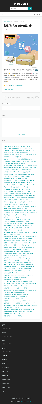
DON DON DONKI (8, 200)
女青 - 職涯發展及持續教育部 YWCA (26, 159)
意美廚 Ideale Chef (26, 240)
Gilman (21, 251)
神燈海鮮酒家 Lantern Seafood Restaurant (14, 275)
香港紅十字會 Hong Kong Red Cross (26, 180)
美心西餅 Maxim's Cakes (10, 165)
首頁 (5, 22)
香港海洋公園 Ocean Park (10, 230)
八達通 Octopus (17, 245)
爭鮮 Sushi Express (26, 170)
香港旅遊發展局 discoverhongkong (12, 279)
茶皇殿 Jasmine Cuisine (9, 262)
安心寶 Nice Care (16, 266)
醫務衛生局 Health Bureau (10, 305)
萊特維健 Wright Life (9, 195)
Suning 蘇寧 (27, 251)
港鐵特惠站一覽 (6, 387)
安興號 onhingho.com (9, 221)
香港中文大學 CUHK (32, 197)
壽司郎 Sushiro (32, 154)
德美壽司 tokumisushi (9, 260)
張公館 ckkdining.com (29, 223)
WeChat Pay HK (29, 200)
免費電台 (4, 363)
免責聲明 (14, 398)
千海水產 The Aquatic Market (28, 283)
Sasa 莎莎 (23, 163)
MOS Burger (7, 189)
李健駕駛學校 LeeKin (9, 271)
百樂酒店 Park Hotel (23, 296)
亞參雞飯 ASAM (28, 225)
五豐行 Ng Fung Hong (24, 258)
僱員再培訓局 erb (27, 172)
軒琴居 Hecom (29, 228)
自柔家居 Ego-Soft (20, 303)
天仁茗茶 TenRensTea (18, 176)
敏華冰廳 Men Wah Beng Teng (19, 208)
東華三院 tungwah (8, 292)
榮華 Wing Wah (26, 178)
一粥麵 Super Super (8, 163)
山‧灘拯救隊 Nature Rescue (20, 232)
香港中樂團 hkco (15, 243)
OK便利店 (12, 150)
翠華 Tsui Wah (7, 197)
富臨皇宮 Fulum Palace (9, 154)
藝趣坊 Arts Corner (8, 277)
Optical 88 (6, 176)
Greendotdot (7, 170)
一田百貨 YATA (7, 204)
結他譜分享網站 (21, 134)
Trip (21, 146)
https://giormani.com (17, 85)
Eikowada (19, 172)
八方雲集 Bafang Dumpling (10, 253)
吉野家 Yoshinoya (19, 157)
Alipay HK (18, 219)
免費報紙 (4, 359)
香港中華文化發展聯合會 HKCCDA (12, 309)
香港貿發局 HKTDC (15, 202)
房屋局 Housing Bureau (21, 260)
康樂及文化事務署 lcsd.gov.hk (23, 221)
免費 (21, 148)
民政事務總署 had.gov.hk (20, 292)
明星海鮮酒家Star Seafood (10, 182)
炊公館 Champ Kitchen (9, 249)
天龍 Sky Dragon (26, 245)
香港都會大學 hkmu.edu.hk (10, 316)
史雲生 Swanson (22, 253)
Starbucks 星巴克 (22, 215)
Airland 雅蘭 (23, 243)
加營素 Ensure (7, 266)
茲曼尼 (8, 22)
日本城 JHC (27, 176)
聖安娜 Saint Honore (9, 157)
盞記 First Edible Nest (29, 195)
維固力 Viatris (19, 299)
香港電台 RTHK (21, 316)
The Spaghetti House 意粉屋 (25, 182)
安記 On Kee (23, 185)
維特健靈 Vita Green (9, 210)
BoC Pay (27, 213)
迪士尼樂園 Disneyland (20, 210)
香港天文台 (5, 371)
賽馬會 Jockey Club (30, 303)
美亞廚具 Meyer (18, 234)
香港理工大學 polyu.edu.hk (25, 311)
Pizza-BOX (17, 163)
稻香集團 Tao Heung (22, 165)
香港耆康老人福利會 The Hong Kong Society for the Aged (18, 314)
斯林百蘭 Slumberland (26, 202)
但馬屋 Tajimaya (8, 245)
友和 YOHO (6, 286)
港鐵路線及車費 (6, 379)
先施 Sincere (15, 204)
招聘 (17, 150)
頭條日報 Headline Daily (10, 251)
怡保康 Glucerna (16, 268)
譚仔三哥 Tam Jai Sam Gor (10, 174)
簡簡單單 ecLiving (19, 213)
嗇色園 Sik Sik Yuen (8, 232)
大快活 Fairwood (24, 152)
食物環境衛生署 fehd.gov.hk (21, 277)
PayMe (23, 236)
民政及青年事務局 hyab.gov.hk (22, 271)
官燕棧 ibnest (33, 213)
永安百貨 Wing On (22, 174)
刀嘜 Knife (17, 283)
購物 (12, 89)
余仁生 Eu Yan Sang (8, 191)
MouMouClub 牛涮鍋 (9, 193)
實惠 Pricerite (29, 187)
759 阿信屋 (6, 150)
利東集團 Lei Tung (23, 204)
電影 (24, 146)
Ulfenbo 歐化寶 (26, 189)
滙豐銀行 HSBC (7, 256)
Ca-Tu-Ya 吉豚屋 (26, 219)
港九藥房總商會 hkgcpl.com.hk (24, 294)
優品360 (14, 197)
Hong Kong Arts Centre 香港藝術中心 (13, 281)
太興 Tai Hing (31, 174)
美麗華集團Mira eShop (9, 303)
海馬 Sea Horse (15, 185)
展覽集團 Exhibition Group (27, 266)
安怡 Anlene (20, 288)
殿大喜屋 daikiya (32, 232)
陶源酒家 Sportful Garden (10, 180)
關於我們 (21, 398)
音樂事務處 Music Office (22, 249)
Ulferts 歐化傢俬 (8, 223)
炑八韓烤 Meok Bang (16, 189)
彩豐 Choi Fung (7, 268)
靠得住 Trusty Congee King (19, 256)
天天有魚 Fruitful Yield (30, 161)
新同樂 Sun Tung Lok (29, 288)
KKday (5, 146)
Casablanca (7, 264)
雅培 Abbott (34, 305)
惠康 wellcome (7, 148)
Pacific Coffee (7, 185)
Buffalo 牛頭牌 (7, 208)
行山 (16, 167)
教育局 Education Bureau (10, 247)
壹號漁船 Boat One (17, 238)
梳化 (9, 89)
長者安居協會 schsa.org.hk (10, 215)
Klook (9, 146)
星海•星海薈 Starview (26, 268)
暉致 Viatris (6, 202)
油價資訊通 (5, 375)
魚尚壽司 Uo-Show (32, 165)
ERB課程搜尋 (5, 367)
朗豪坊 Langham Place (21, 290)
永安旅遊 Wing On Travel (10, 294)
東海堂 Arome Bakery (9, 167)
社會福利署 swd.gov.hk (9, 299)
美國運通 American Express (29, 301)
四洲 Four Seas (7, 238)
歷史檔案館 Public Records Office (25, 247)
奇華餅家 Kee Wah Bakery (10, 172)
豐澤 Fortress (7, 243)
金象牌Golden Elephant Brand (23, 262)
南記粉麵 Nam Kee (26, 193)
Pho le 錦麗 (18, 193)
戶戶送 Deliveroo (19, 206)
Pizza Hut (27, 167)
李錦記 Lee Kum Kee (21, 217)
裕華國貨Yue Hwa (19, 195)
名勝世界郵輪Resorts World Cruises (19, 286)
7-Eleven (28, 146)
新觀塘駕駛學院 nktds (9, 290)
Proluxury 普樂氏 (32, 243)
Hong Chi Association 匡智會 (18, 264)
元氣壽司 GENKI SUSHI (9, 161)
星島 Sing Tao (31, 260)
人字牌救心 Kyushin (31, 236)
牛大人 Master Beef (8, 225)
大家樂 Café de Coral (9, 152)
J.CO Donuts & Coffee (19, 200)
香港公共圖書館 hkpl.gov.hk (18, 187)
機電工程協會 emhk (27, 238)
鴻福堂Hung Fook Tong (22, 154)
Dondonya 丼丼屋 (30, 191)
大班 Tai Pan (18, 178)
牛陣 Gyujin (22, 228)
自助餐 (13, 146)
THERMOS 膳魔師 (27, 281)
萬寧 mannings (15, 148)
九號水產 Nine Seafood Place (11, 258)
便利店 (17, 146)
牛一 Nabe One (31, 210)
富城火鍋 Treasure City (9, 217)
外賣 (3, 391)
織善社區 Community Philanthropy (12, 301)
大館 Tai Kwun (30, 253)
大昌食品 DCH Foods (19, 191)
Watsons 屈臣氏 (30, 150)
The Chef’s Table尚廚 (9, 283)
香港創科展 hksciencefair (27, 309)
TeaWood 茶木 (31, 185)
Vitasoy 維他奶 (29, 264)
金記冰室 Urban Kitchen (24, 305)
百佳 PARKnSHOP (27, 148)
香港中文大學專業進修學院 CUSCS (12, 307)
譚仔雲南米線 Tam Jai (9, 178)
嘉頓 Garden (33, 167)
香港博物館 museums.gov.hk (11, 311)
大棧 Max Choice (20, 161)
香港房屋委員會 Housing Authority (12, 236)
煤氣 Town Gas (7, 240)
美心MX (17, 152)
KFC (11, 176)
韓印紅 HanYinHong (22, 197)
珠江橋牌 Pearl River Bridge (10, 296)
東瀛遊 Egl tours (32, 290)
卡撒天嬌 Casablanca (22, 230)
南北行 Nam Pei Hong (9, 206)
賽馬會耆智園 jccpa (19, 225)
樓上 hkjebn (22, 150)
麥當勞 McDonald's (16, 170)
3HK (18, 251)
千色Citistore (7, 187)
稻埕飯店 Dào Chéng (9, 213)
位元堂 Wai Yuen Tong (9, 228)
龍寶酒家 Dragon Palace (31, 206)
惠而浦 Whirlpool (16, 240)
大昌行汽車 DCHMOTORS (10, 288)
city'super (21, 167)
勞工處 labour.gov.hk (18, 223)
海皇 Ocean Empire (8, 234)
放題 (17, 228)
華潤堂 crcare (29, 275)
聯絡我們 (28, 398)
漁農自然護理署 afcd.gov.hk (10, 273)
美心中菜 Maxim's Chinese (10, 159)
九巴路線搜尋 (5, 383)
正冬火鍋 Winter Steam (9, 219)
